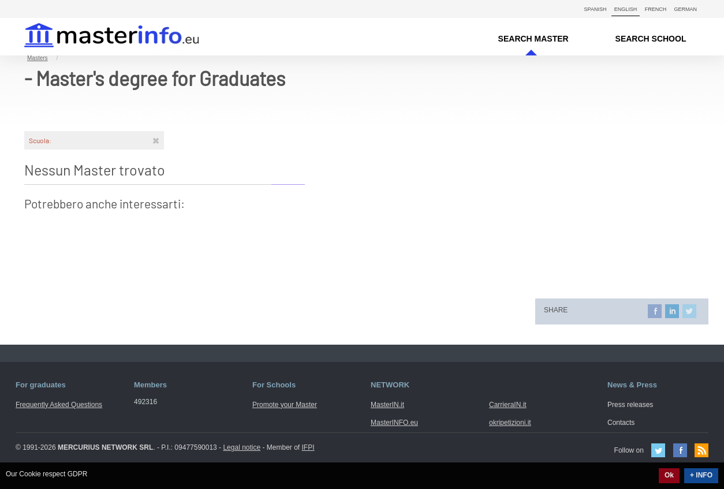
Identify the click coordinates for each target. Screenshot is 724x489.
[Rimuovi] (155, 140)
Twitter (658, 450)
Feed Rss (701, 450)
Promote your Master (284, 405)
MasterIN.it (97, 36)
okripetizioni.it (510, 423)
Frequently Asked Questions (59, 405)
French (656, 9)
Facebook (680, 450)
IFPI (308, 447)
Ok (669, 475)
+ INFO (701, 475)
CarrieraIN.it (508, 405)
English (625, 9)
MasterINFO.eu (394, 423)
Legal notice (241, 447)
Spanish (595, 9)
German (685, 9)
